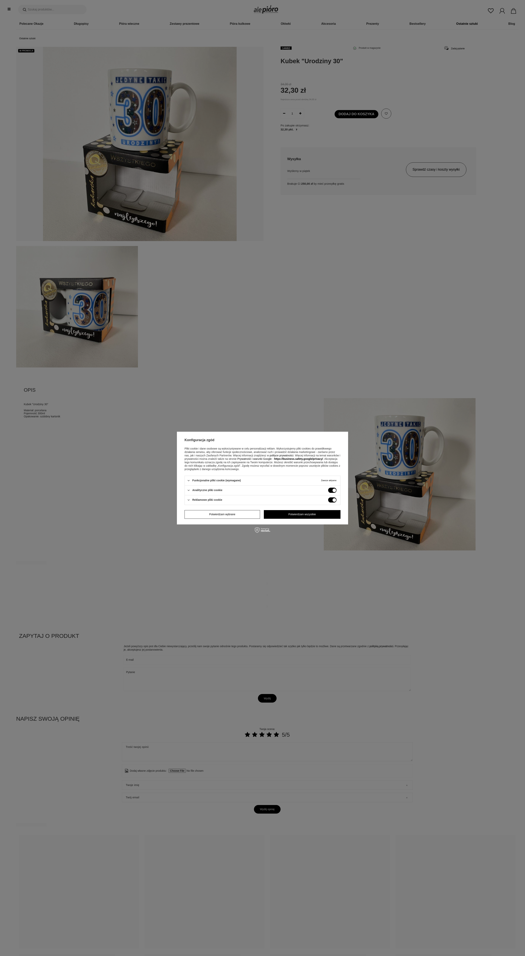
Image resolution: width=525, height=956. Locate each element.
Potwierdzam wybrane (222, 514)
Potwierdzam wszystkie (302, 514)
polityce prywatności (281, 455)
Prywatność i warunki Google (254, 458)
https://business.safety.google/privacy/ (298, 458)
